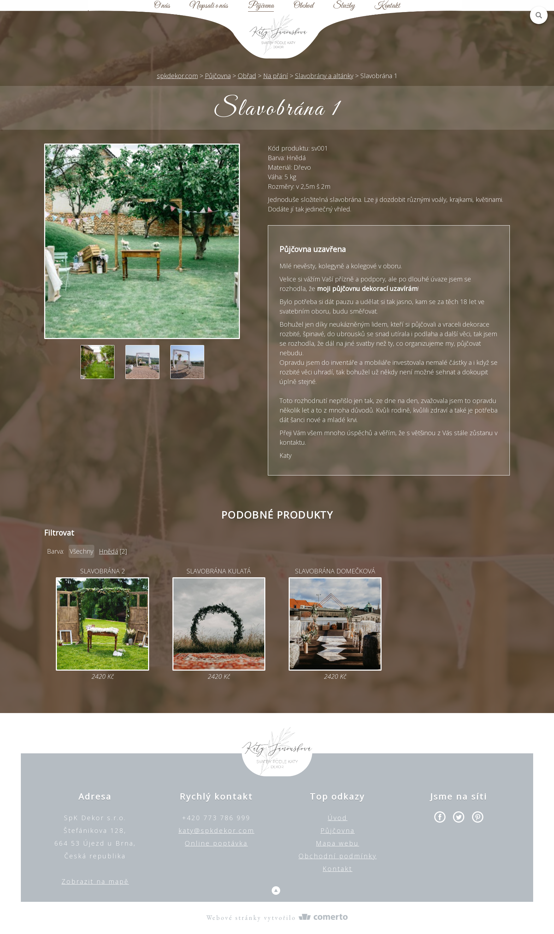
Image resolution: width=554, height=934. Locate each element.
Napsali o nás (209, 6)
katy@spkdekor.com (216, 830)
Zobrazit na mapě (95, 881)
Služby (344, 6)
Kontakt (387, 6)
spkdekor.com (177, 75)
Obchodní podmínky (338, 856)
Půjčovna (261, 6)
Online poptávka (216, 843)
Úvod (337, 817)
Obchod (303, 6)
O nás (162, 6)
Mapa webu (337, 843)
